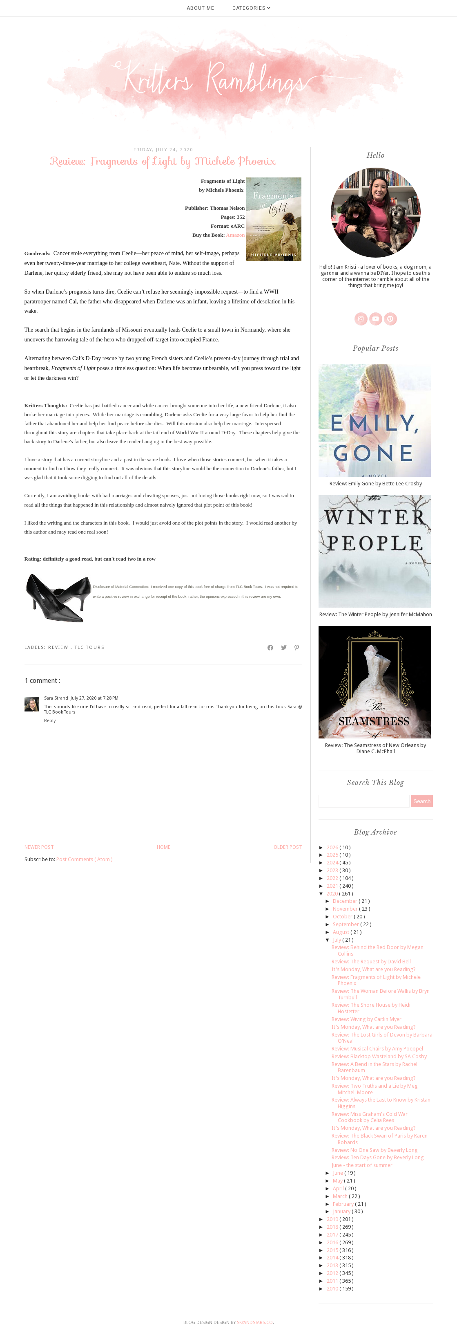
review (59, 647)
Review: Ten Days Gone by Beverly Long (378, 1157)
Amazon (235, 235)
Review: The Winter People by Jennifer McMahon (375, 614)
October (343, 916)
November (346, 909)
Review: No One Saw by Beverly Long (375, 1150)
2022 (333, 878)
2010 (333, 1289)
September (346, 924)
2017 (333, 1235)
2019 (333, 1219)
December (346, 901)
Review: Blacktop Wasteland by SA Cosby (379, 1056)
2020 (332, 894)
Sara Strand (56, 698)
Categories (251, 8)
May (338, 1181)
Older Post (288, 847)
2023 (333, 870)
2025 (333, 855)
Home (163, 847)
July (337, 940)
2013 (333, 1265)
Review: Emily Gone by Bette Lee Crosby (376, 483)
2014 (333, 1257)
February (344, 1204)
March (341, 1196)
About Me (200, 8)
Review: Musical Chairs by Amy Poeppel (377, 1049)
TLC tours (90, 647)
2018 (333, 1227)
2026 (333, 847)
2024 (333, 862)
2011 (333, 1281)
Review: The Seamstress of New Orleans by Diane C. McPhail (375, 748)
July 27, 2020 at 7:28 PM (94, 698)
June (338, 1173)
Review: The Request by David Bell (371, 961)
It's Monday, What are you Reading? (374, 969)
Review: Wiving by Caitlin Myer (366, 1019)
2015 (333, 1250)
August (341, 932)
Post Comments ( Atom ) (84, 859)
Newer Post (39, 847)
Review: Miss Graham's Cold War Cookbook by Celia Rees (370, 1117)
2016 (333, 1242)
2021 (333, 886)
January (342, 1211)
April (339, 1188)
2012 (333, 1273)
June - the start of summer (362, 1165)
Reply (50, 720)
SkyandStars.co (255, 1322)
